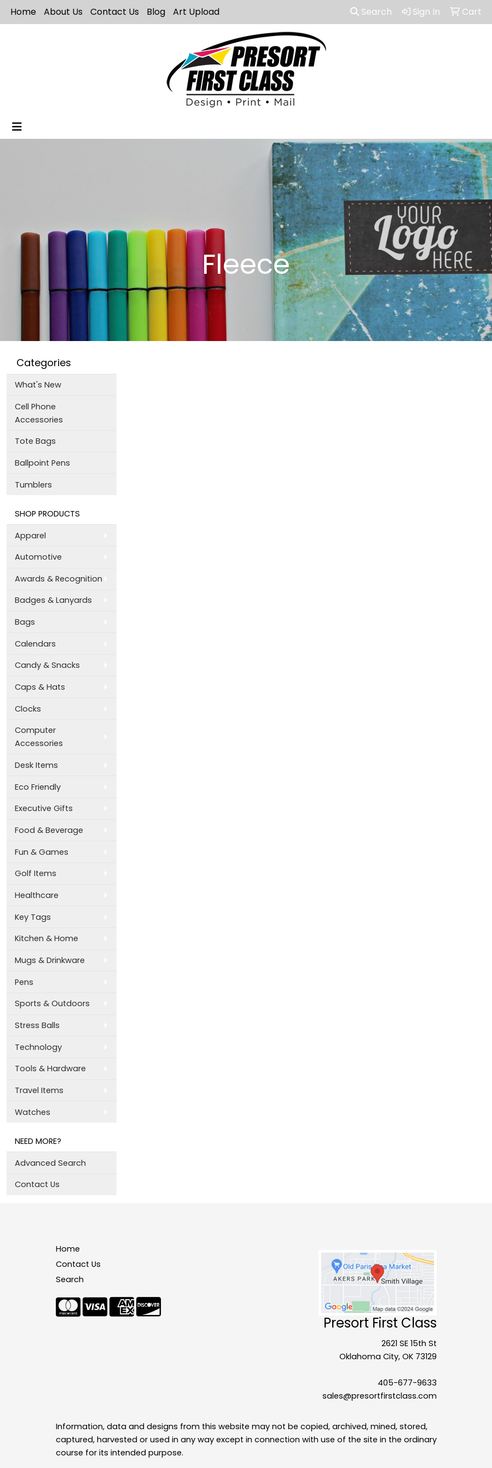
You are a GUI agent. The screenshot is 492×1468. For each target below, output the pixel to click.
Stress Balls (37, 1025)
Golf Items (35, 873)
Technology (38, 1047)
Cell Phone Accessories (39, 413)
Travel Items (39, 1090)
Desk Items (36, 765)
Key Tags (33, 917)
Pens (24, 982)
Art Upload (196, 11)
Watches (32, 1112)
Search (371, 11)
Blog (156, 11)
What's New (38, 384)
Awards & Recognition (58, 578)
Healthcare (37, 895)
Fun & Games (41, 852)
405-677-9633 (407, 1382)
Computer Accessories (39, 737)
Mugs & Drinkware (50, 960)
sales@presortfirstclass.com (379, 1395)
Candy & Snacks (47, 665)
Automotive (38, 556)
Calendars (35, 643)
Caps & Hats (40, 687)
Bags (25, 621)
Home (23, 11)
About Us (63, 11)
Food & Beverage (49, 830)
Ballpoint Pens (42, 462)
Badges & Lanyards (53, 600)
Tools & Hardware (50, 1068)
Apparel (30, 535)
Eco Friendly (38, 787)
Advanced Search (50, 1163)
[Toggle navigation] (16, 126)
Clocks (28, 708)
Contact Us (114, 11)
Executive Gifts (44, 808)
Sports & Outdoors (52, 1003)
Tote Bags (35, 441)
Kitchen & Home (46, 938)
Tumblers (33, 484)
